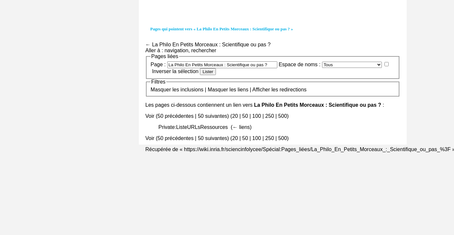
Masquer (161, 89)
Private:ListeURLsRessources (193, 127)
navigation (176, 50)
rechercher (203, 50)
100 (256, 116)
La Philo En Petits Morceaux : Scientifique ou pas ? (211, 44)
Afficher (261, 89)
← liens (241, 127)
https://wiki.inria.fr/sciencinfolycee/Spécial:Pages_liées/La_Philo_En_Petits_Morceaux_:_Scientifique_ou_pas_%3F (317, 149)
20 (235, 116)
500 (282, 116)
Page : (158, 64)
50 (245, 116)
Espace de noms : (299, 64)
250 (269, 116)
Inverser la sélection (175, 71)
